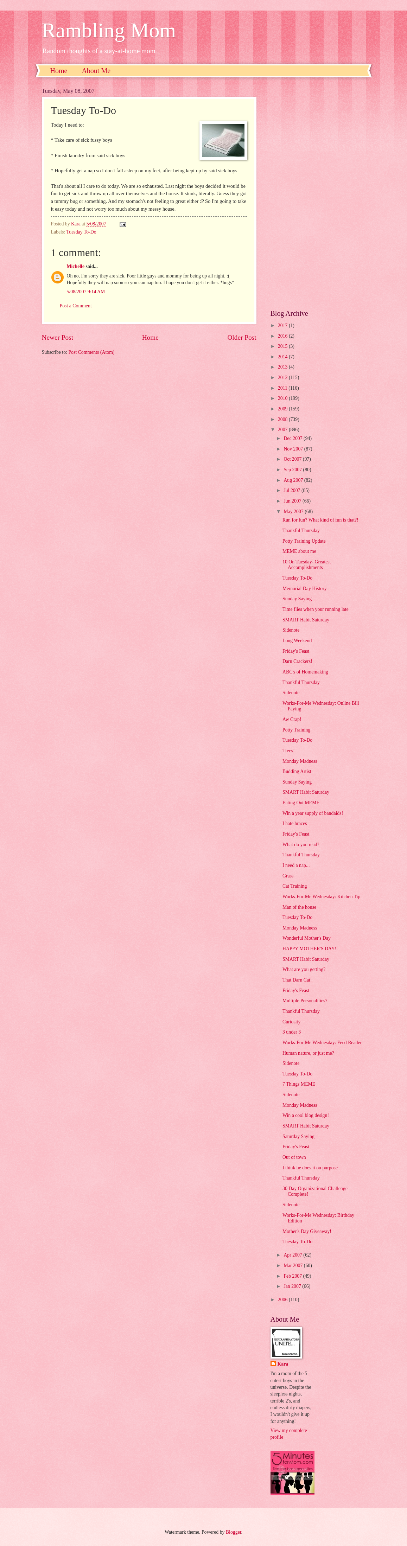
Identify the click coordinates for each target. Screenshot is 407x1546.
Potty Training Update (304, 541)
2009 (283, 408)
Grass (287, 876)
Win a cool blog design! (305, 1115)
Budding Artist (296, 771)
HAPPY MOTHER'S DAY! (309, 948)
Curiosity (291, 1021)
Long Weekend (297, 640)
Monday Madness (299, 761)
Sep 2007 (293, 469)
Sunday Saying (297, 598)
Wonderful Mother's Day (306, 938)
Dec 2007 (294, 438)
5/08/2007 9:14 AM (86, 291)
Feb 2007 (293, 1276)
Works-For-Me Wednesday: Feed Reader (322, 1042)
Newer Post (58, 337)
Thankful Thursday (301, 530)
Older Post (241, 337)
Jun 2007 (293, 501)
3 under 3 (291, 1032)
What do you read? (300, 844)
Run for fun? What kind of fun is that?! (320, 520)
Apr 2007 (293, 1255)
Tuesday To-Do (81, 232)
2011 (283, 388)
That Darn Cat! (297, 980)
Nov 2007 (294, 449)
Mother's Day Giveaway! (306, 1231)
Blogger (233, 1532)
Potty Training (296, 730)
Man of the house (299, 907)
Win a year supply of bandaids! (312, 813)
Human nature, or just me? (308, 1053)
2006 (283, 1299)
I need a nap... (296, 865)
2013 (283, 367)
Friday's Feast (295, 651)
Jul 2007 (292, 490)
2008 (283, 419)
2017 (283, 325)
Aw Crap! (291, 719)
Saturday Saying (298, 1136)
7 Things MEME (298, 1084)
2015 (283, 346)
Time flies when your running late (315, 609)
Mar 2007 (294, 1265)
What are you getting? (303, 969)
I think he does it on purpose (310, 1167)
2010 (283, 398)
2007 (283, 429)
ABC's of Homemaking (305, 672)
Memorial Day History (304, 588)
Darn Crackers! (297, 661)
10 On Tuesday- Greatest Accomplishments (306, 564)
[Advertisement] (318, 193)
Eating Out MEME (300, 802)
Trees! (288, 750)
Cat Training (294, 886)
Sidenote (290, 630)
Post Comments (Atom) (91, 352)
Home (59, 71)
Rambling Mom (109, 30)
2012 (283, 377)
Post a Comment (76, 305)
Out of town (294, 1157)
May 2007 (294, 511)
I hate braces (294, 823)
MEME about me (299, 551)
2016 (283, 336)
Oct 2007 (293, 459)
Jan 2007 (293, 1286)
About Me (96, 71)
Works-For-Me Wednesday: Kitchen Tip (321, 896)
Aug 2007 (294, 480)
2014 (283, 356)
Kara (283, 1364)
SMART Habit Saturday (305, 619)
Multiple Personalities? (304, 1000)
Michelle (76, 266)
